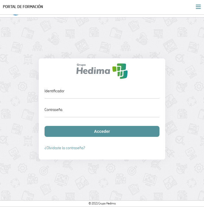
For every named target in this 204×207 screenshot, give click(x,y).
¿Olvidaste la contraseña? (65, 148)
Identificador (54, 91)
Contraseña (53, 110)
